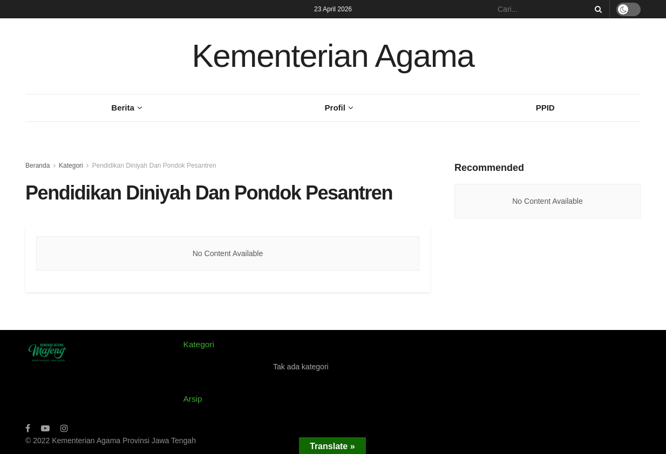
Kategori (71, 165)
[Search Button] (596, 9)
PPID (545, 107)
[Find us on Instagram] (64, 428)
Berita (122, 107)
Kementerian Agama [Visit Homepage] (333, 56)
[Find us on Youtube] (45, 428)
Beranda (37, 165)
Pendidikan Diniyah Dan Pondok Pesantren (154, 165)
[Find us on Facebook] (27, 428)
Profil (335, 107)
